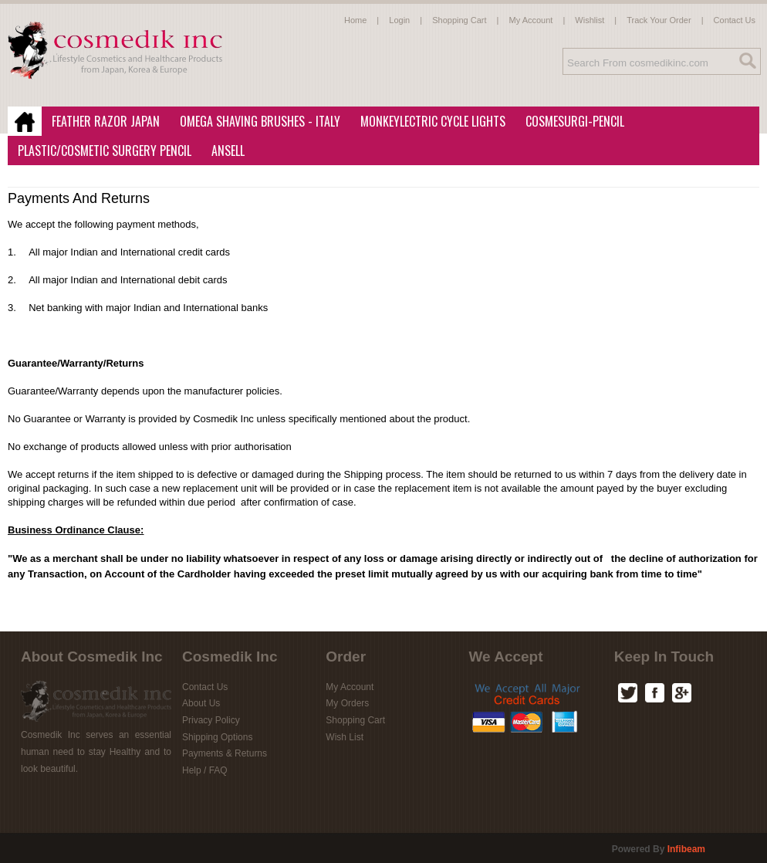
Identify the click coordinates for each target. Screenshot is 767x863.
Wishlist (589, 20)
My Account (531, 20)
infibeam (686, 849)
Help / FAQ (205, 770)
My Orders (347, 703)
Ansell (223, 151)
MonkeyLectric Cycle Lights (428, 122)
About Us (201, 703)
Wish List (344, 737)
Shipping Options (217, 737)
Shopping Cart (459, 20)
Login (399, 20)
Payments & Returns (224, 753)
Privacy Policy (211, 720)
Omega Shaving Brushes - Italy (255, 122)
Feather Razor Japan (101, 122)
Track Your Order (659, 20)
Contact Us (734, 20)
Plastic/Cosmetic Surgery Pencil (100, 151)
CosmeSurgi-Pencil (574, 121)
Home (355, 20)
